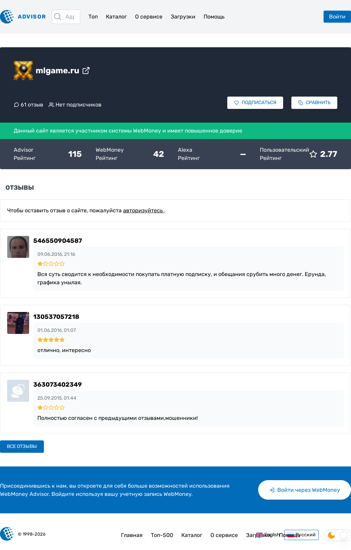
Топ (93, 16)
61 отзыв (28, 104)
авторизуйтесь (143, 210)
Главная (132, 535)
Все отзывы (22, 446)
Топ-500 (162, 535)
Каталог (116, 16)
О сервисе (148, 16)
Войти (337, 16)
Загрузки (183, 16)
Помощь (214, 16)
